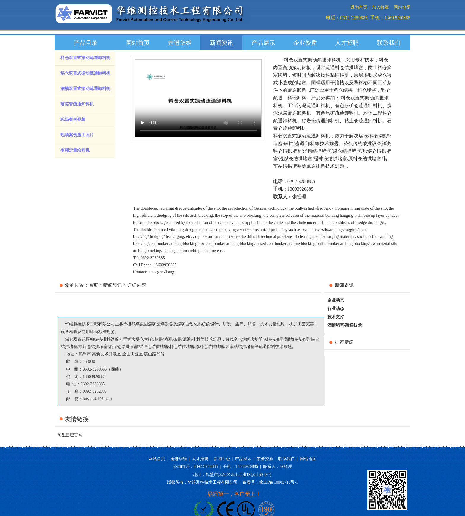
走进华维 (180, 42)
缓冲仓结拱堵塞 (330, 158)
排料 (196, 339)
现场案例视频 (72, 119)
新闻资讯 (221, 42)
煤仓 (363, 135)
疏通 (299, 143)
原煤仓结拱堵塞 (93, 346)
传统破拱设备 (367, 143)
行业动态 (335, 308)
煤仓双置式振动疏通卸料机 (85, 73)
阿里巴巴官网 (70, 435)
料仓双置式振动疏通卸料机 (85, 58)
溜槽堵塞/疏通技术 (344, 325)
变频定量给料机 (75, 150)
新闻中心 (222, 459)
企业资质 (305, 42)
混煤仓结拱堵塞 (295, 158)
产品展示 (263, 42)
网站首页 (138, 42)
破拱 (288, 143)
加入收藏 (380, 7)
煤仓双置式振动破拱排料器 (90, 339)
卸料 (310, 143)
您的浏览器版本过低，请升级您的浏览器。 (198, 98)
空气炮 (240, 339)
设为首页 (359, 7)
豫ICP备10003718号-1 (278, 482)
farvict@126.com (97, 399)
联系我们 (389, 42)
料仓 (374, 135)
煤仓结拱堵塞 (347, 150)
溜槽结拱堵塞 (317, 150)
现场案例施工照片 (77, 135)
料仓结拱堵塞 (287, 150)
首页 (93, 285)
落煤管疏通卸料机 (77, 104)
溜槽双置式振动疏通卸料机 (85, 88)
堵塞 (278, 143)
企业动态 (335, 300)
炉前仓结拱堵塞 (269, 339)
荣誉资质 (265, 459)
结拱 (385, 135)
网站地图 (402, 7)
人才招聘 (347, 42)
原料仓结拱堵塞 (364, 158)
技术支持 (335, 317)
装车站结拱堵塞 (239, 346)
